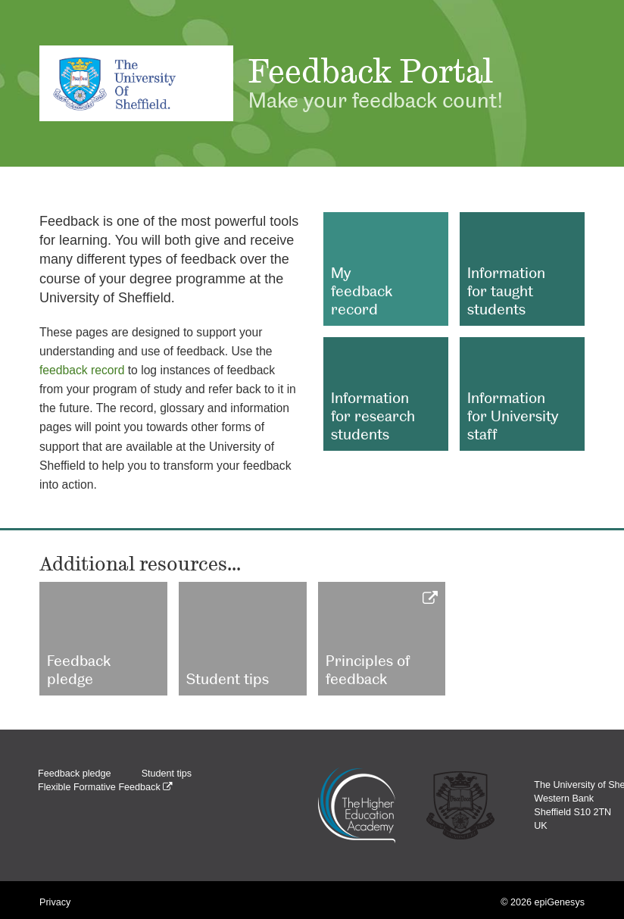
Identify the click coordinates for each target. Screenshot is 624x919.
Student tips (167, 773)
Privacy (54, 902)
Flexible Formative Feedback (105, 787)
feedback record (81, 370)
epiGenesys (559, 902)
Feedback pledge (74, 773)
